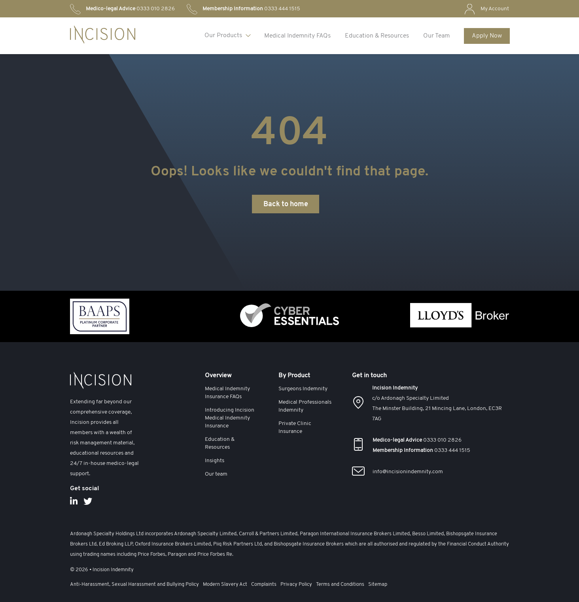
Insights (214, 461)
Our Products (223, 35)
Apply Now (487, 36)
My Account (495, 9)
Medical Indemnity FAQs (297, 36)
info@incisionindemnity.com (408, 472)
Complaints (263, 584)
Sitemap (377, 584)
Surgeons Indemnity (302, 389)
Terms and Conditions (340, 584)
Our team (216, 474)
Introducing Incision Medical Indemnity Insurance (229, 418)
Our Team (436, 36)
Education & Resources (377, 36)
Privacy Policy (296, 584)
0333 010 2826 (130, 9)
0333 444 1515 (251, 9)
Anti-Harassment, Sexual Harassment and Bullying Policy (134, 584)
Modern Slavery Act (225, 584)
